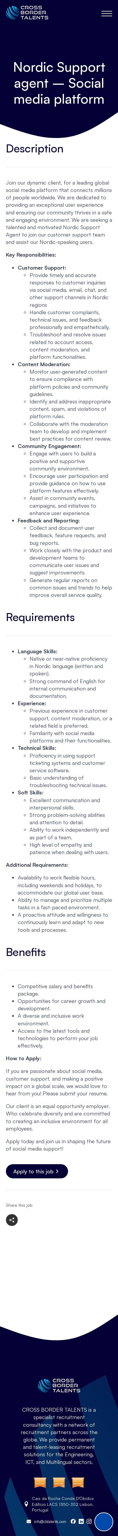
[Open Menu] (106, 13)
